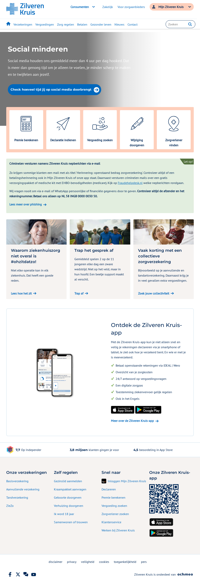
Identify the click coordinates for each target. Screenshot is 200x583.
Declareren (109, 489)
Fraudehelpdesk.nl (130, 183)
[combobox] (180, 24)
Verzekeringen (22, 24)
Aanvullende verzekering (22, 489)
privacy (71, 562)
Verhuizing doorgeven (68, 506)
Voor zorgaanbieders (131, 7)
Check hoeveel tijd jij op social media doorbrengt (55, 90)
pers (144, 562)
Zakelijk (107, 7)
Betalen (82, 24)
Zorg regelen (65, 24)
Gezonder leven (100, 24)
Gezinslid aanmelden (68, 481)
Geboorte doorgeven (67, 497)
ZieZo (10, 506)
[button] (190, 24)
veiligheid (87, 562)
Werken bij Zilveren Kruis (118, 530)
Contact (133, 24)
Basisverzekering (17, 481)
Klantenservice (111, 522)
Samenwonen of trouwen (71, 522)
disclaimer (55, 562)
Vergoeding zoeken (114, 506)
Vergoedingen (44, 24)
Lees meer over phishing (25, 204)
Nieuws (119, 24)
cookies (104, 562)
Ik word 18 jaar (64, 514)
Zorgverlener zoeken (115, 514)
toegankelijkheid (125, 562)
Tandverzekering (17, 497)
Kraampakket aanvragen (70, 489)
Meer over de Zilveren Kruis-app (132, 421)
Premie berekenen (113, 497)
